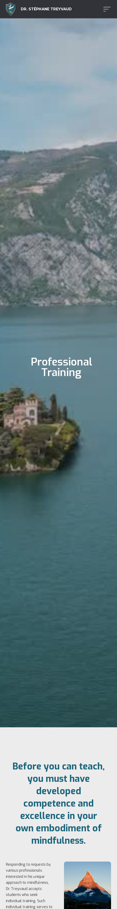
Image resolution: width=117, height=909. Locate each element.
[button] (105, 9)
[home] (39, 9)
